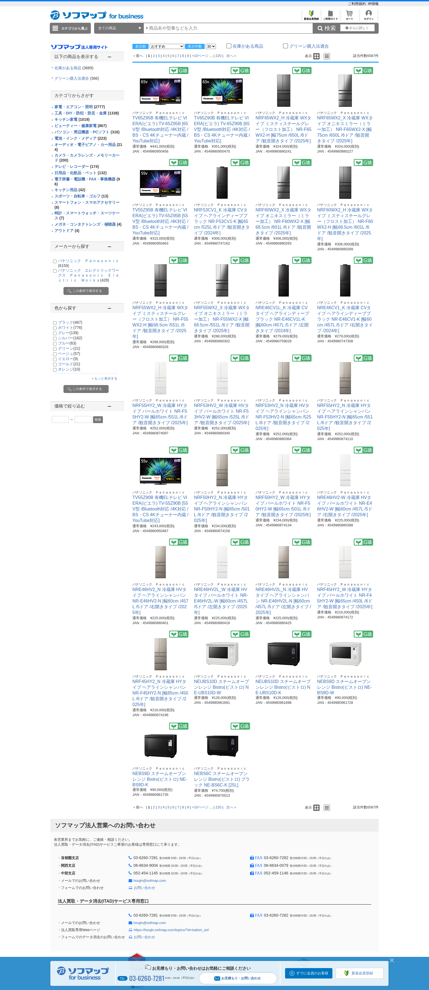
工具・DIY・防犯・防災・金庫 (86, 113)
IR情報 (373, 4)
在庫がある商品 (73, 68)
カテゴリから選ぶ (74, 28)
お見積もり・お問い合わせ (237, 978)
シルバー (70, 338)
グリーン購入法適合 (76, 78)
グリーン (69, 348)
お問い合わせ (144, 888)
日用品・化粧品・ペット (80, 173)
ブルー (67, 343)
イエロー (68, 359)
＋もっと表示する (104, 378)
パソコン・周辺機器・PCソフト (87, 132)
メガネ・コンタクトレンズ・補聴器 (87, 224)
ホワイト (70, 327)
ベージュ (69, 353)
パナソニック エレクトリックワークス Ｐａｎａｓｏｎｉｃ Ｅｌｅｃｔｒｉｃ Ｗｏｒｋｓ (88, 275)
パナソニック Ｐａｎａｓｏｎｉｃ (158, 113)
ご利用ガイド (330, 17)
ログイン (369, 17)
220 (219, 56)
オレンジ (69, 369)
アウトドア (66, 230)
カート (349, 17)
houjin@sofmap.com (150, 881)
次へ (229, 56)
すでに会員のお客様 (312, 973)
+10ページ (200, 56)
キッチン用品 (69, 190)
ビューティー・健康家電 (80, 126)
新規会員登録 (311, 17)
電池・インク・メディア (80, 138)
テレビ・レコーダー (76, 166)
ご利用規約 (357, 4)
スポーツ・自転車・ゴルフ (81, 196)
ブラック (70, 322)
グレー (68, 333)
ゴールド (69, 364)
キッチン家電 (71, 119)
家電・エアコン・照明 (79, 107)
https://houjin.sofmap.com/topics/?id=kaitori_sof (171, 930)
